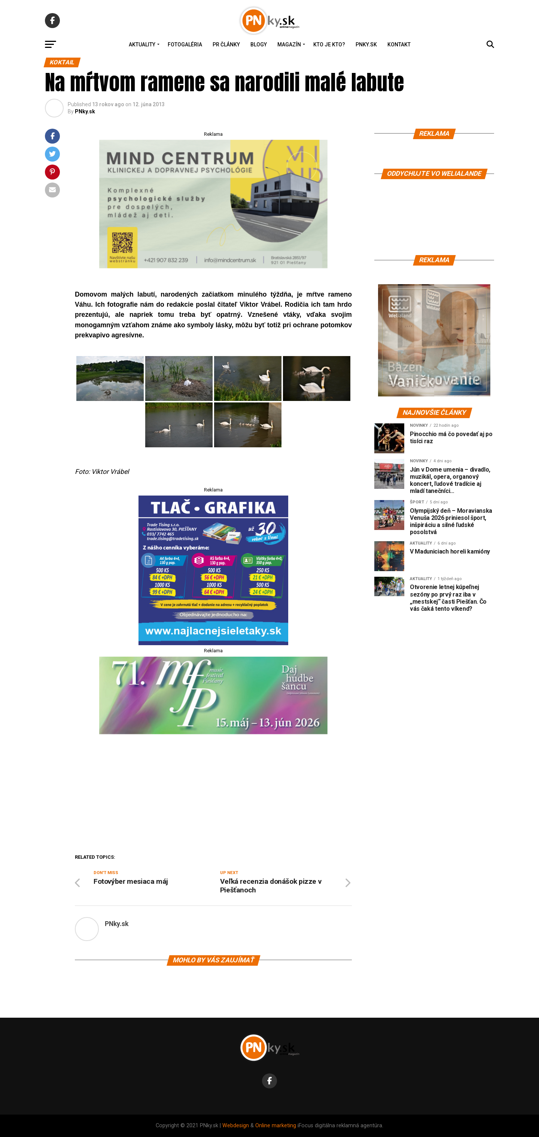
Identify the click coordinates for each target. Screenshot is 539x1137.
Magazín (289, 44)
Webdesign (235, 1125)
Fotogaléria (185, 44)
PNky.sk (366, 44)
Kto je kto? (329, 44)
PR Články (226, 44)
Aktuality (142, 44)
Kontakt (399, 44)
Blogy (258, 44)
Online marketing (275, 1125)
